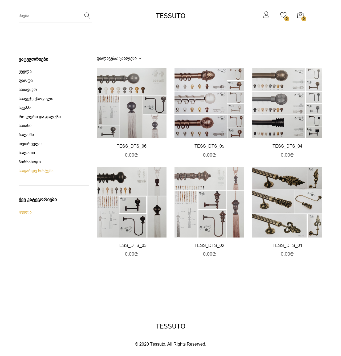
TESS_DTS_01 (287, 245)
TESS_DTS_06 (132, 146)
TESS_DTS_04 (287, 146)
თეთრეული (30, 144)
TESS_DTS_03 (132, 245)
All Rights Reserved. (186, 344)
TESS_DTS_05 (209, 146)
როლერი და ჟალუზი (40, 117)
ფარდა (26, 81)
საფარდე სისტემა (36, 171)
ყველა (25, 71)
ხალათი (27, 153)
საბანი (25, 126)
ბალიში (26, 135)
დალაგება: (119, 58)
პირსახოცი (30, 162)
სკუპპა (25, 108)
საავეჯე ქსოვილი (36, 99)
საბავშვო (28, 90)
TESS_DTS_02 (209, 245)
